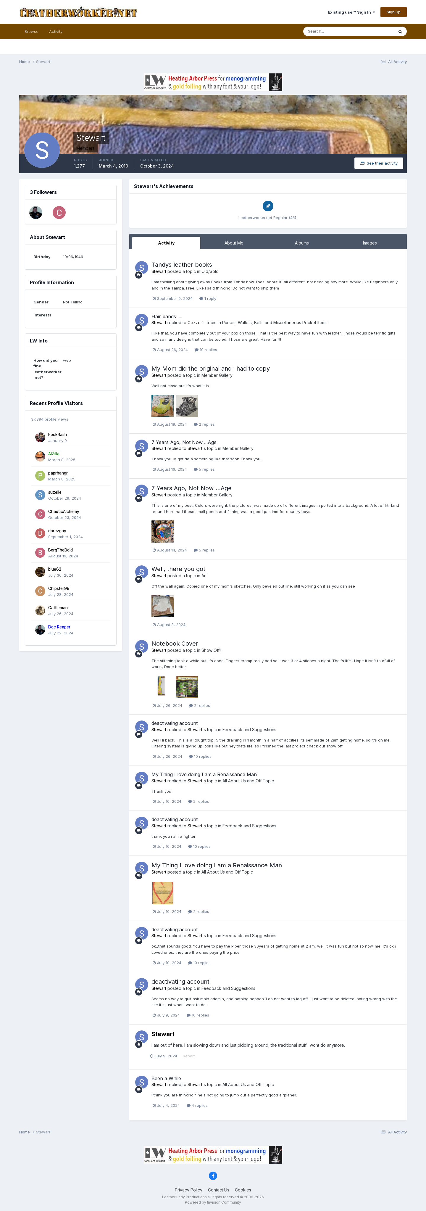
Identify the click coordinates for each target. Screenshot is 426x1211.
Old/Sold (210, 271)
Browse (31, 31)
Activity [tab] (166, 242)
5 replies (204, 469)
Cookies (243, 1189)
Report (190, 1056)
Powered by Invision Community (213, 1202)
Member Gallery (217, 375)
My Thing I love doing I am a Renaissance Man (204, 774)
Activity (55, 31)
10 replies (206, 349)
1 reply (207, 298)
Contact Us (218, 1189)
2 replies (204, 424)
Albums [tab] (302, 242)
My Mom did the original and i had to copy (210, 368)
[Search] (329, 31)
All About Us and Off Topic (248, 780)
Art (204, 575)
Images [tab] (370, 242)
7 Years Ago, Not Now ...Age (184, 442)
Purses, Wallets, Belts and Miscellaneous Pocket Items (274, 322)
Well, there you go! (178, 568)
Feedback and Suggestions (249, 729)
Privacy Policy (188, 1189)
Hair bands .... (166, 316)
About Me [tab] (234, 242)
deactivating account (174, 723)
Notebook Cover (174, 643)
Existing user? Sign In (351, 12)
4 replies (197, 1105)
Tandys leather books (181, 264)
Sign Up (394, 11)
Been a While (166, 1078)
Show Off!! (211, 650)
